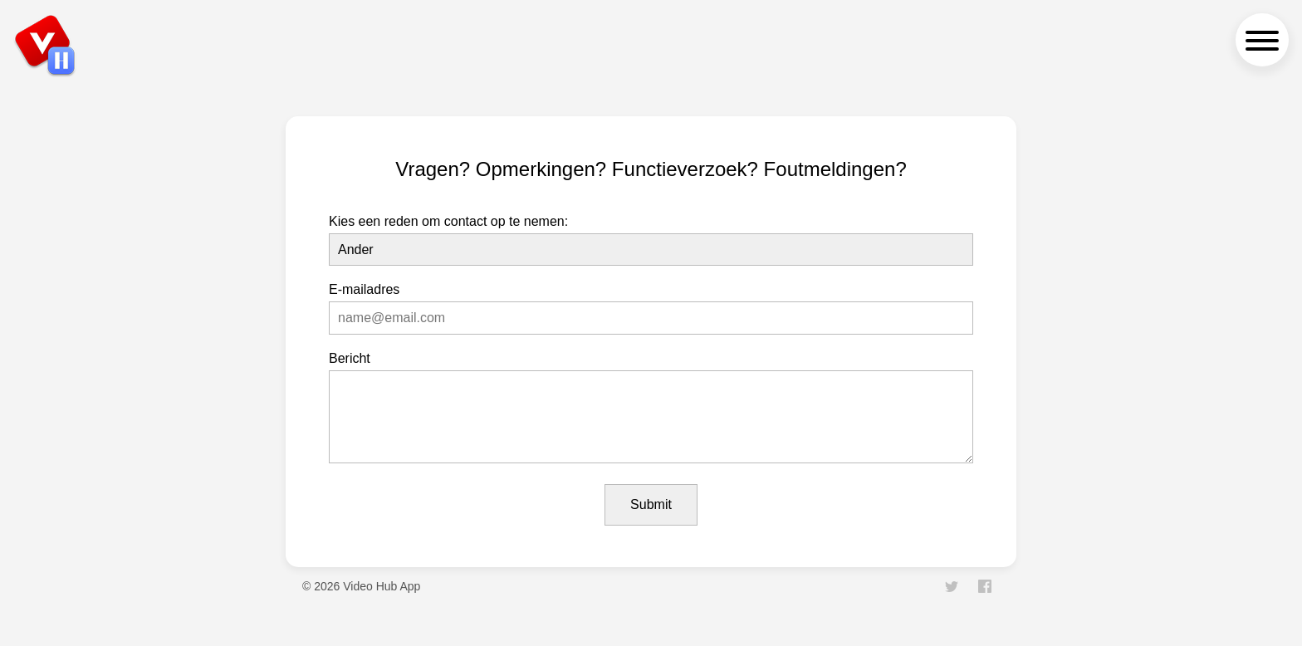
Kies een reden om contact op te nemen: (448, 221)
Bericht (349, 358)
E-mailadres (364, 289)
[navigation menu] (1262, 39)
